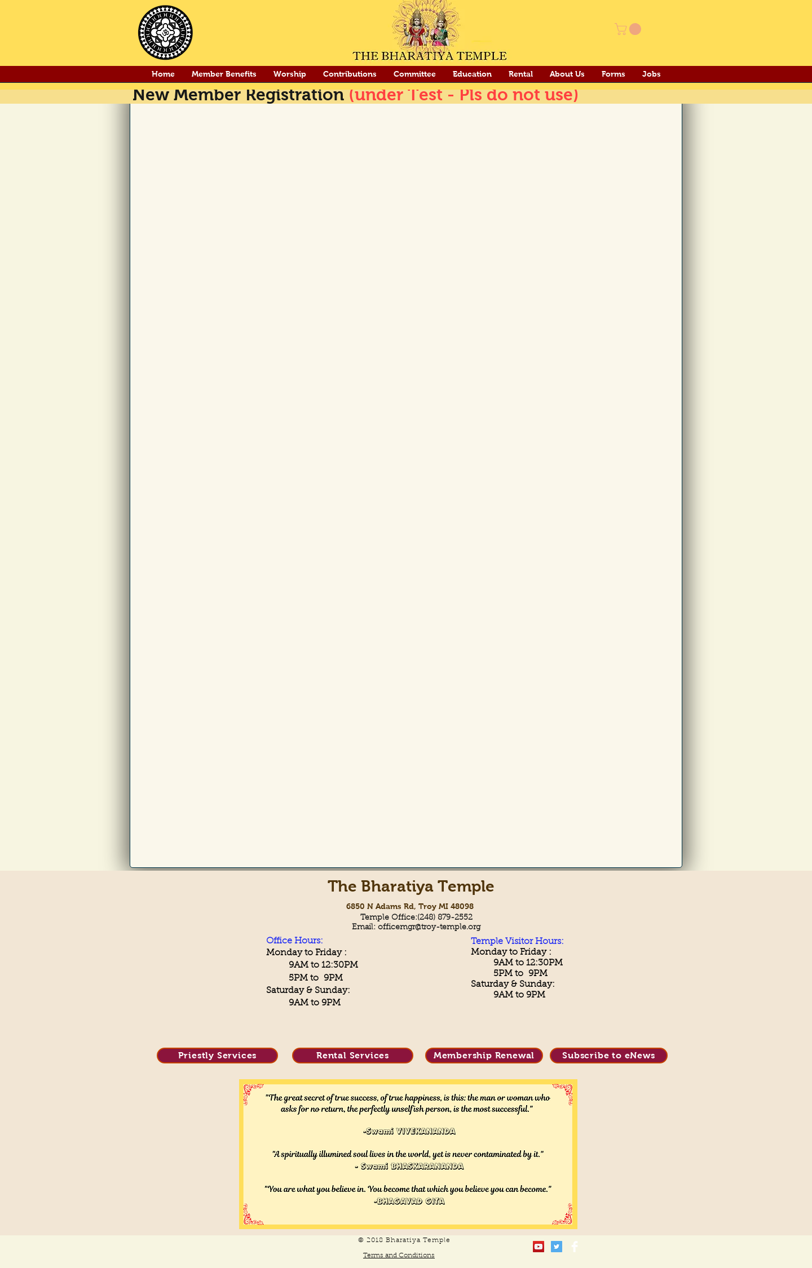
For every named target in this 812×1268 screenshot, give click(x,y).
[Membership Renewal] (484, 1055)
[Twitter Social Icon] (556, 1246)
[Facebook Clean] (574, 1246)
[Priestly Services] (217, 1055)
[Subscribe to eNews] (609, 1055)
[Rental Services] (352, 1055)
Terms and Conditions (399, 1255)
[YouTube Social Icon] (538, 1246)
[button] (629, 29)
